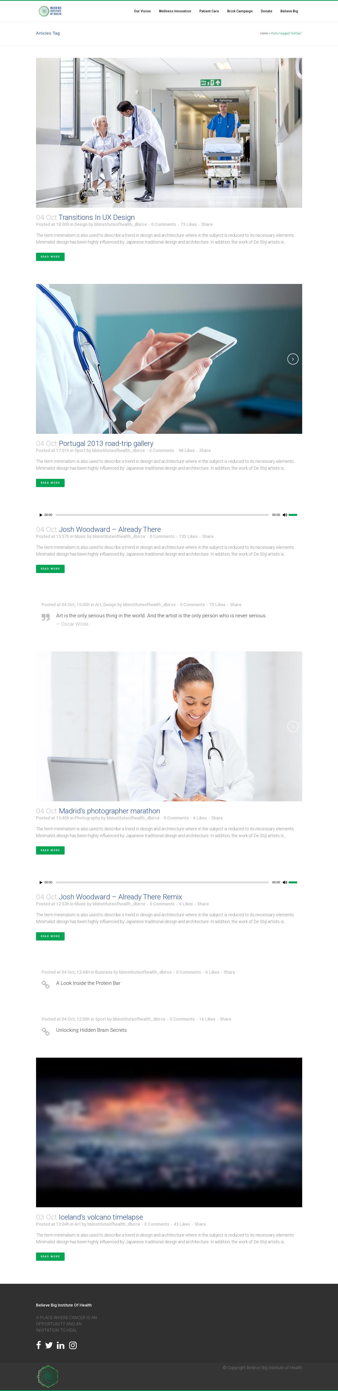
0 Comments (163, 224)
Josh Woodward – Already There (110, 529)
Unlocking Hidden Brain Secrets (91, 1030)
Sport (80, 450)
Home (264, 33)
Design (81, 224)
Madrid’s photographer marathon (109, 811)
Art (98, 604)
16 (207, 1019)
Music (80, 536)
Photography (87, 817)
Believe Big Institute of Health (274, 1367)
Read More (50, 256)
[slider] (162, 515)
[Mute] (285, 515)
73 (188, 224)
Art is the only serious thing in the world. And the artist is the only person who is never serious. (161, 616)
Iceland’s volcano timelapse (101, 1217)
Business (104, 972)
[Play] (41, 515)
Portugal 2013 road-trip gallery (106, 443)
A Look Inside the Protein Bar (88, 983)
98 (187, 450)
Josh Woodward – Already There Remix (120, 897)
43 (182, 1224)
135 (188, 536)
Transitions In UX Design (97, 217)
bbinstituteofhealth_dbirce (120, 224)
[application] (169, 515)
